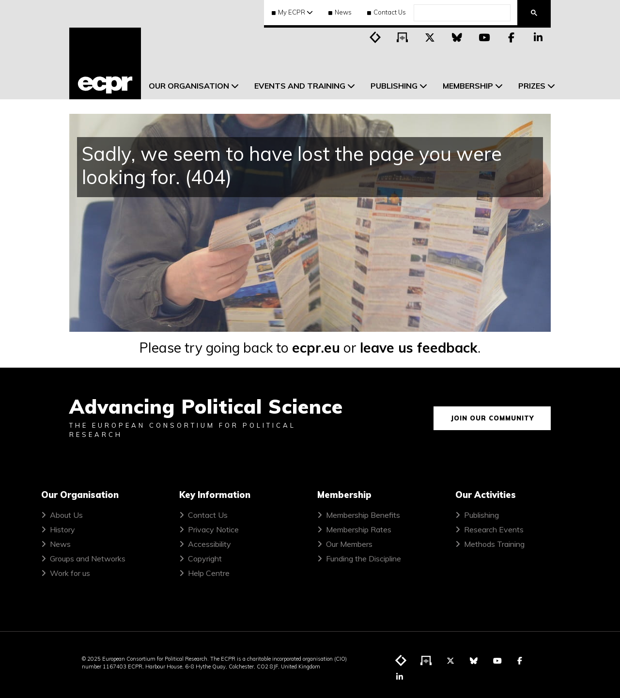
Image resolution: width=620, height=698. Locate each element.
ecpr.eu (316, 347)
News (340, 12)
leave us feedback (419, 347)
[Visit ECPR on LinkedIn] (538, 37)
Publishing (481, 515)
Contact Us (386, 12)
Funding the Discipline (363, 558)
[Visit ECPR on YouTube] (483, 37)
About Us (66, 515)
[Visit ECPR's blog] (375, 37)
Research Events (494, 529)
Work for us (70, 573)
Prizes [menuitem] (531, 86)
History (62, 529)
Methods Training (494, 544)
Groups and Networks (87, 558)
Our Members (349, 544)
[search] (461, 13)
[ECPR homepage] (105, 63)
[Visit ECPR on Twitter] (429, 37)
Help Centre (209, 573)
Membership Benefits (363, 515)
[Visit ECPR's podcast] (402, 37)
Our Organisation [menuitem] (189, 86)
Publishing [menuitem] (394, 86)
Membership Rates (358, 529)
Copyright (205, 558)
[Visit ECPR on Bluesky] (456, 37)
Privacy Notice (213, 529)
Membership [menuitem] (468, 86)
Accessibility (209, 544)
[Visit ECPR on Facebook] (511, 37)
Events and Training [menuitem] (299, 86)
